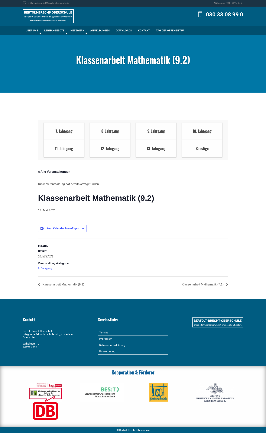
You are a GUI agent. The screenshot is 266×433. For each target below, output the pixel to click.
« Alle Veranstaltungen (54, 171)
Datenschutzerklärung (112, 345)
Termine (103, 332)
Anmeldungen (100, 30)
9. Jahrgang (45, 268)
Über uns (32, 30)
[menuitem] (32, 30)
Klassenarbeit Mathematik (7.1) (203, 284)
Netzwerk (77, 30)
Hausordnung (107, 351)
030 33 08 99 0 (224, 14)
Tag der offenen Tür (170, 30)
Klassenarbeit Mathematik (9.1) (63, 284)
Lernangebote (54, 30)
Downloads (124, 30)
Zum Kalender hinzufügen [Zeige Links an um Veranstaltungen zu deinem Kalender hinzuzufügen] (63, 228)
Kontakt (144, 30)
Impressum (105, 338)
